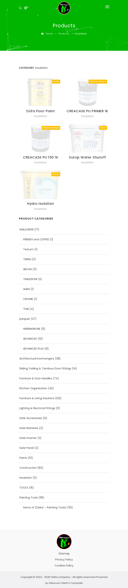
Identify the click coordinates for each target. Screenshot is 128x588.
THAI (26, 309)
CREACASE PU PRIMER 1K (87, 111)
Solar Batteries (28, 428)
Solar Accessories (30, 418)
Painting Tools (28, 497)
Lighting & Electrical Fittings (37, 408)
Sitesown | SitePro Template (66, 583)
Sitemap (64, 553)
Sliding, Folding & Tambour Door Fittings (45, 368)
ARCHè (27, 269)
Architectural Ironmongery (36, 358)
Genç (56, 174)
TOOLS (23, 487)
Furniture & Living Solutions (36, 398)
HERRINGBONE (31, 329)
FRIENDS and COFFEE (36, 239)
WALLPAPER (26, 229)
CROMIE (28, 299)
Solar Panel (26, 448)
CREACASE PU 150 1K (40, 157)
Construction (28, 468)
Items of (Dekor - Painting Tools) (44, 507)
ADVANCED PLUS (33, 348)
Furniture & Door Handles (35, 378)
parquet (24, 319)
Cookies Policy (64, 565)
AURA (26, 289)
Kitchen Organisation (33, 388)
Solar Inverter (28, 438)
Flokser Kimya (98, 81)
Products (64, 33)
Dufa (56, 81)
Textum (28, 249)
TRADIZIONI (30, 279)
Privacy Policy (64, 559)
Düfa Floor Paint (40, 111)
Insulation (40, 116)
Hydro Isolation (40, 203)
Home (47, 33)
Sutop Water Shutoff (87, 157)
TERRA (27, 259)
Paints (23, 458)
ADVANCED (30, 339)
